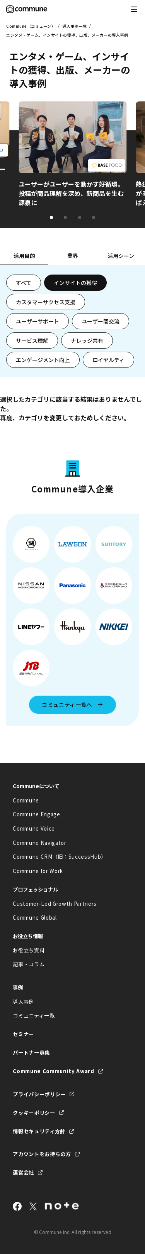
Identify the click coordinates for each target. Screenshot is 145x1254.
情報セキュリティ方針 (39, 1131)
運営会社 (23, 1172)
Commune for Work (38, 871)
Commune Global (34, 917)
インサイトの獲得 (75, 283)
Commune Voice (34, 828)
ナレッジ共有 (87, 340)
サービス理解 (32, 340)
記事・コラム (28, 964)
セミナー (23, 1034)
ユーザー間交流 (100, 321)
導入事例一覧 (74, 26)
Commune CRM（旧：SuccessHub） (59, 856)
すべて (23, 283)
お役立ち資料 (28, 950)
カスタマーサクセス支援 (45, 302)
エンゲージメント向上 (43, 360)
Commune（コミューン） (30, 26)
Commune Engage (36, 814)
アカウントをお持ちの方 (42, 1154)
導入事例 (23, 1001)
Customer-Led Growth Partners (55, 903)
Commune (26, 800)
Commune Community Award (53, 1071)
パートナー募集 (31, 1052)
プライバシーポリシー (39, 1094)
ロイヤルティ (108, 360)
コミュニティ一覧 (34, 1015)
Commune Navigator (39, 842)
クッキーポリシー (34, 1112)
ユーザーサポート (37, 321)
